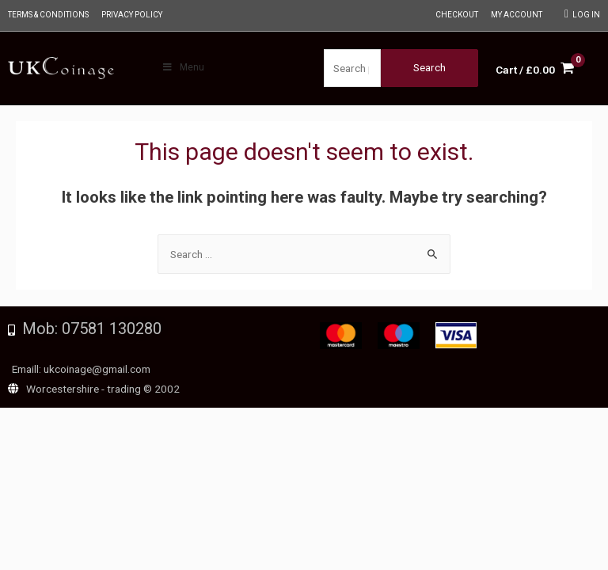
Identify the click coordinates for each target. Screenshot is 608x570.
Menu (183, 67)
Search (429, 67)
